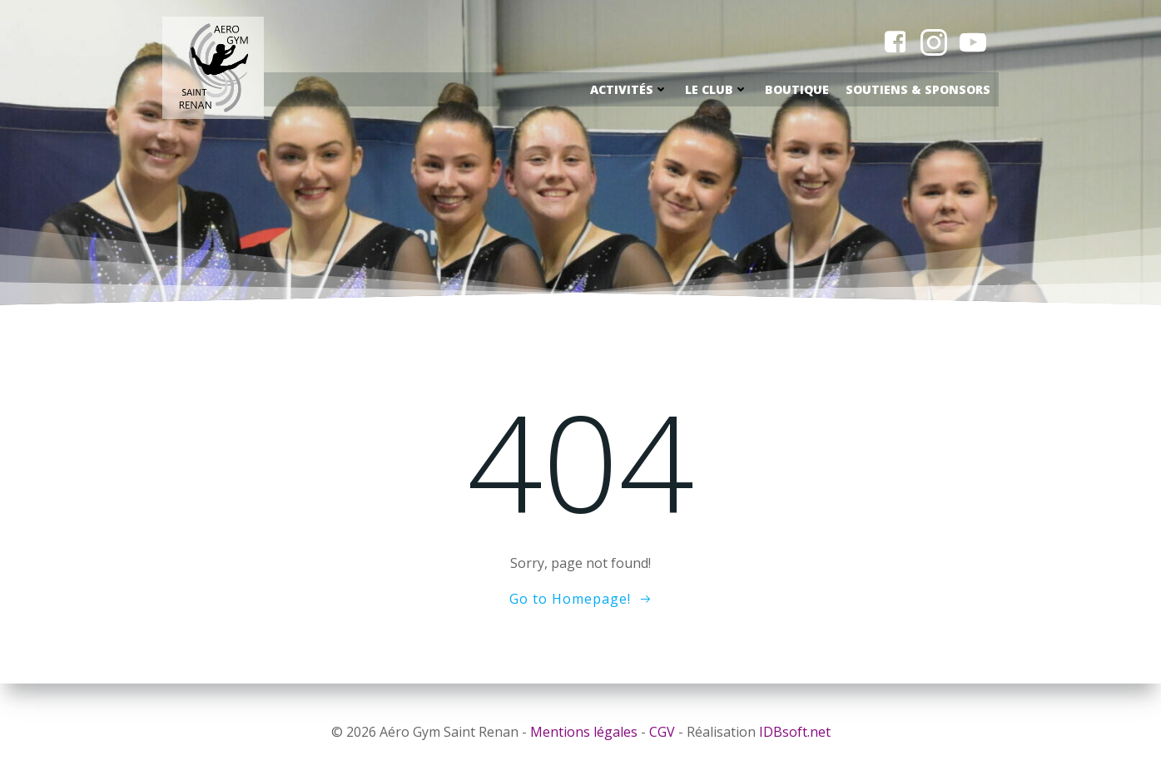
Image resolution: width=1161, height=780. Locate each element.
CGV (662, 732)
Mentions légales (584, 732)
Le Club (716, 89)
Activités (629, 89)
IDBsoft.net (795, 732)
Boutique (797, 89)
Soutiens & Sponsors (918, 89)
